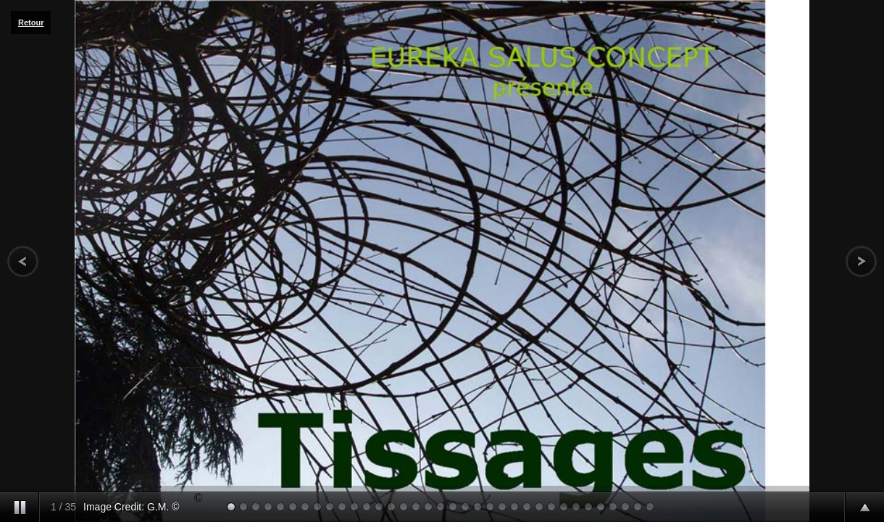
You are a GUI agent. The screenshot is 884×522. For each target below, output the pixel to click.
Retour (30, 22)
